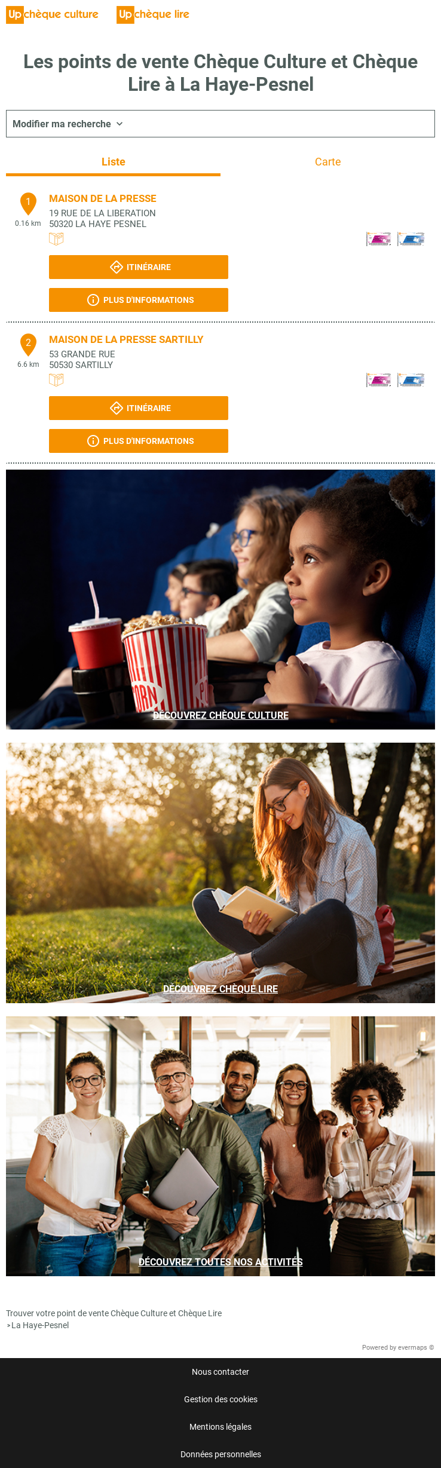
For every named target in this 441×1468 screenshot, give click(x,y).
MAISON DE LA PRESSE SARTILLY (126, 339)
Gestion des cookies (221, 1399)
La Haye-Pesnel (40, 1325)
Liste (113, 161)
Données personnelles (220, 1454)
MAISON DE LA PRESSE (103, 198)
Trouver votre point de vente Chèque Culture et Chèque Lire (114, 1313)
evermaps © (416, 1347)
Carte (328, 161)
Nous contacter (220, 1372)
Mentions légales (220, 1427)
